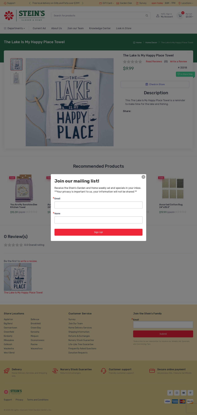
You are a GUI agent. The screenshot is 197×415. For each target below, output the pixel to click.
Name (57, 213)
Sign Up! (98, 232)
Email (57, 198)
